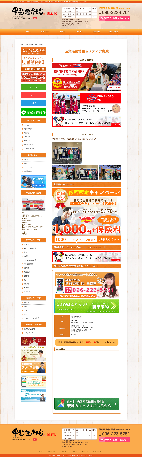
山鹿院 (26, 256)
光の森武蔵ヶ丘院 (30, 260)
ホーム (28, 32)
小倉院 (26, 314)
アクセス (79, 32)
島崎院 (26, 288)
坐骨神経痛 (28, 171)
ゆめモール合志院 (30, 248)
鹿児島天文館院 (29, 329)
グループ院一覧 (29, 148)
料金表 (62, 32)
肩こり (26, 159)
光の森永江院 (28, 264)
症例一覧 (96, 32)
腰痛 (25, 163)
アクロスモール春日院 (31, 318)
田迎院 (26, 284)
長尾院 (26, 310)
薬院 (25, 306)
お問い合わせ (113, 32)
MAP (35, 18)
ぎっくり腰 (28, 167)
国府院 (26, 268)
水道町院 (27, 291)
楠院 (25, 280)
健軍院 (26, 276)
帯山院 (26, 244)
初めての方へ (45, 32)
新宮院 (26, 302)
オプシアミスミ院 (30, 333)
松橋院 (26, 252)
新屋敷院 (27, 272)
